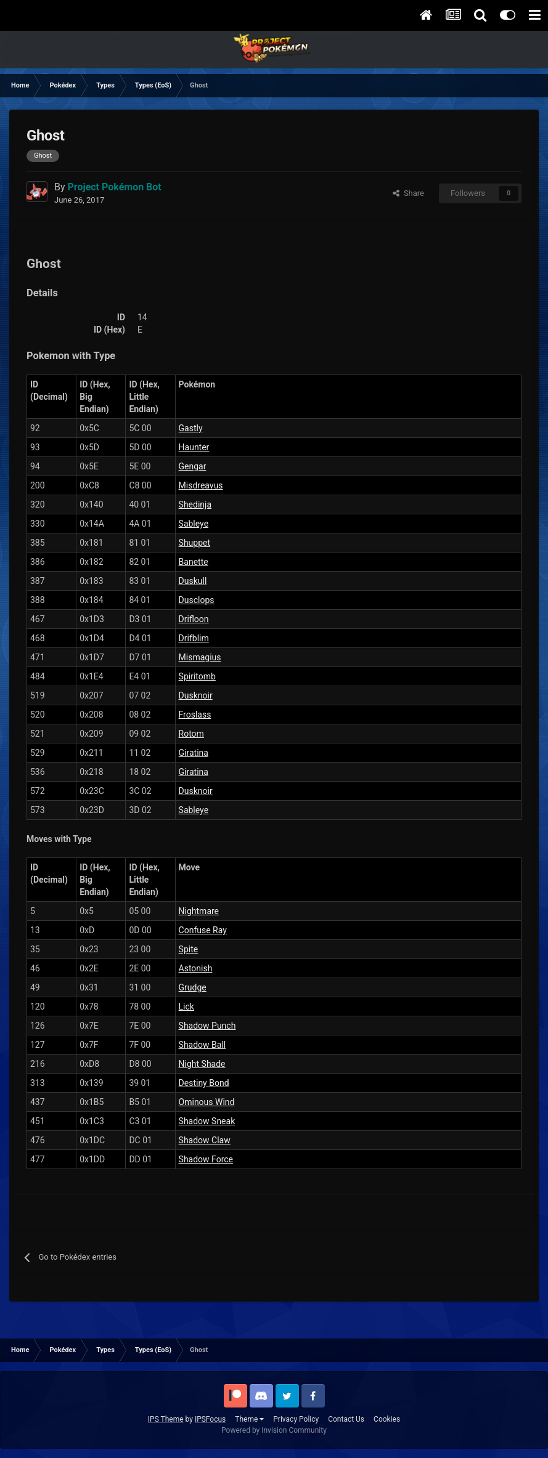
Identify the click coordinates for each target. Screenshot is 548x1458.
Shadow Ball (202, 1045)
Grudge (193, 987)
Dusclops (197, 600)
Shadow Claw (205, 1140)
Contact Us (346, 1419)
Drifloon (194, 619)
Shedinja (195, 504)
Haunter (194, 447)
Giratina (193, 753)
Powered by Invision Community (274, 1430)
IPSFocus (210, 1419)
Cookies (387, 1419)
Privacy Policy (296, 1419)
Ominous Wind (207, 1102)
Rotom (191, 734)
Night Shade (202, 1064)
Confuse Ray (203, 930)
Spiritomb (197, 676)
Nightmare (199, 911)
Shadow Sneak (207, 1121)
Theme (249, 1419)
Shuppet (194, 543)
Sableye (194, 524)
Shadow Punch (207, 1026)
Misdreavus (201, 485)
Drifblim (194, 638)
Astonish (196, 968)
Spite (188, 949)
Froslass (195, 714)
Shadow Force (206, 1159)
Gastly (191, 428)
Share (408, 193)
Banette (193, 562)
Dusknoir (196, 695)
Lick (186, 1006)
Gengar (193, 466)
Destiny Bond (204, 1083)
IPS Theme (166, 1419)
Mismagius (200, 657)
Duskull (193, 581)
